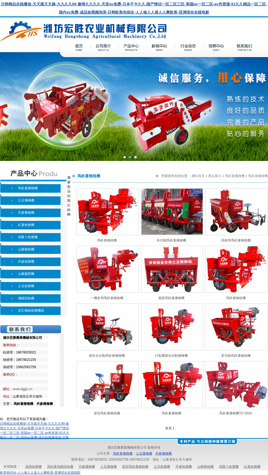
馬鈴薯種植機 (258, 176)
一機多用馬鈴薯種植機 (107, 298)
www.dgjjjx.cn (22, 389)
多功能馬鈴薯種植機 (236, 356)
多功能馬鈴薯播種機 (171, 240)
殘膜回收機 (26, 298)
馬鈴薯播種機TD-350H (235, 413)
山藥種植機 (26, 249)
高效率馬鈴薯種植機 (236, 240)
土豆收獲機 (26, 286)
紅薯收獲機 (26, 225)
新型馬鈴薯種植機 (107, 413)
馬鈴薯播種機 (28, 188)
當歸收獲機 (33, 466)
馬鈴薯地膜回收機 (60, 466)
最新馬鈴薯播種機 (171, 298)
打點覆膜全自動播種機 (171, 356)
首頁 (168, 428)
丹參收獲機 (26, 261)
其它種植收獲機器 (31, 310)
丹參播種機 (26, 213)
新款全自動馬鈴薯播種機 (107, 356)
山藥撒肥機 (26, 274)
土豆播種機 (26, 200)
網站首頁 (198, 176)
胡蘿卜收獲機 (28, 237)
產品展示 (214, 176)
